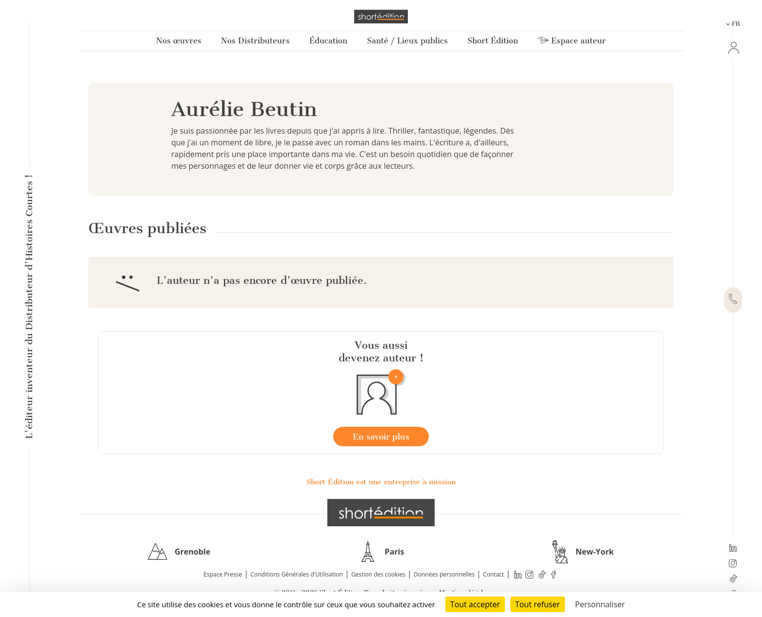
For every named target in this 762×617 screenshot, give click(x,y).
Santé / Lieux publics (407, 40)
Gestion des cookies (378, 574)
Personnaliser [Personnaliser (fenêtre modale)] (600, 604)
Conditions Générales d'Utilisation (296, 574)
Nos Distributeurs (255, 40)
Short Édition (492, 40)
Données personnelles (444, 574)
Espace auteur (572, 40)
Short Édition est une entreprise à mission (381, 482)
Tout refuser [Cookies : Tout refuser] (537, 604)
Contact (493, 574)
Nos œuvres (178, 40)
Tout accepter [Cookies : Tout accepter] (475, 604)
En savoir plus (381, 436)
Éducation (328, 40)
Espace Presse (222, 574)
